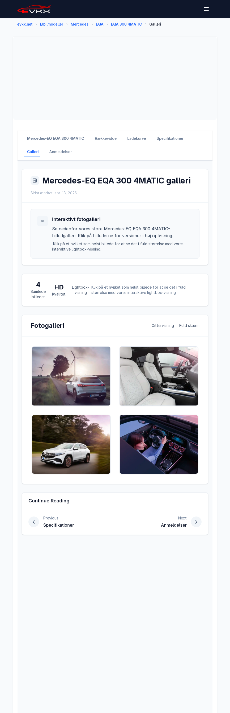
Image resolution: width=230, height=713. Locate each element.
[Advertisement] (115, 78)
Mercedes (79, 24)
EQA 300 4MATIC (126, 24)
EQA (100, 24)
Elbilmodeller (51, 24)
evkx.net (24, 24)
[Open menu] (207, 9)
